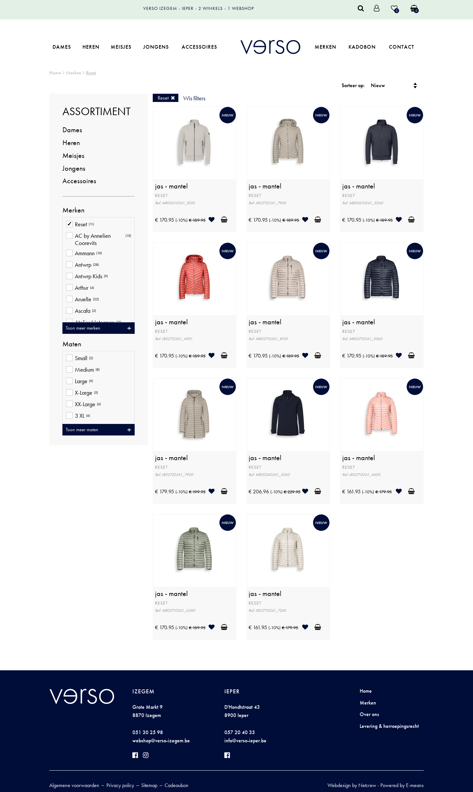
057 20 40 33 (239, 732)
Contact (401, 46)
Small (79, 359)
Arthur (80, 288)
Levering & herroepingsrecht (389, 726)
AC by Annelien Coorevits (98, 239)
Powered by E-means (402, 785)
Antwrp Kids (87, 277)
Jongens (156, 46)
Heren (91, 46)
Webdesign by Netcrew (351, 785)
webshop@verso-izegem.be (161, 740)
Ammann (84, 254)
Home (55, 72)
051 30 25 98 (147, 732)
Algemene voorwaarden (74, 785)
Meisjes (121, 46)
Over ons (369, 714)
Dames (62, 46)
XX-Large (83, 405)
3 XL (78, 416)
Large (79, 382)
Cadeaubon (177, 785)
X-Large (82, 393)
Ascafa (81, 311)
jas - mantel (171, 186)
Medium (83, 370)
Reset (91, 72)
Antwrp (82, 265)
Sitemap (149, 785)
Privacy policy (120, 785)
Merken (325, 46)
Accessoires (199, 46)
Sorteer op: (353, 85)
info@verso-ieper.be (245, 740)
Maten (71, 344)
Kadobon (362, 46)
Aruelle (82, 300)
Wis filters (194, 98)
